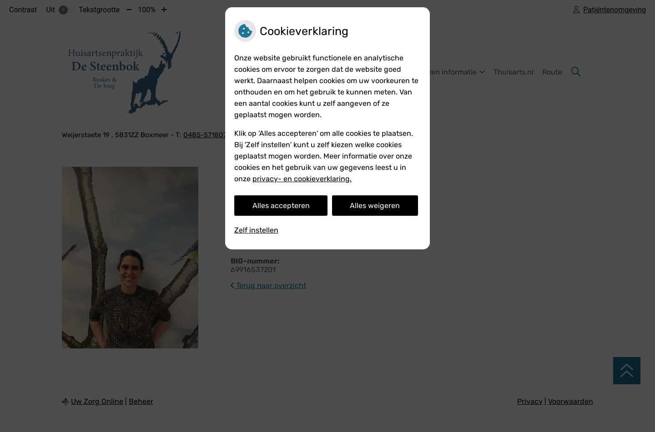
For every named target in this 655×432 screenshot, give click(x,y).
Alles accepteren (281, 205)
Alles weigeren (375, 205)
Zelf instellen (256, 230)
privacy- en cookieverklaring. (302, 178)
